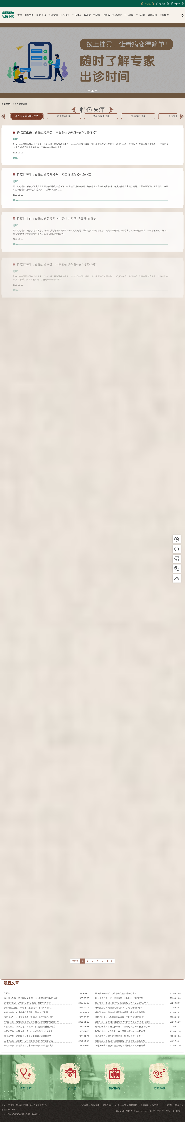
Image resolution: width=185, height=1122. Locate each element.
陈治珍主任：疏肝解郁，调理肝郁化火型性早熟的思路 (28, 1041)
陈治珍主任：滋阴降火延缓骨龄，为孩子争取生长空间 (120, 1041)
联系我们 (156, 1105)
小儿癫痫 (128, 15)
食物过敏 (117, 15)
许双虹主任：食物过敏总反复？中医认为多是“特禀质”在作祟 (122, 1022)
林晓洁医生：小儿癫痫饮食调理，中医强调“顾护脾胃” (119, 1017)
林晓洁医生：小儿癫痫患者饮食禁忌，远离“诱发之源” (28, 1017)
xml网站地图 (120, 1105)
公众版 (147, 4)
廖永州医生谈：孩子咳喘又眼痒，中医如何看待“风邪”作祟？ (31, 998)
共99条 (75, 961)
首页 (19, 15)
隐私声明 (95, 1105)
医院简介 (29, 15)
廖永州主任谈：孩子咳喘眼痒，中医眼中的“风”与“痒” (119, 998)
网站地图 (133, 1105)
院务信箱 (179, 1105)
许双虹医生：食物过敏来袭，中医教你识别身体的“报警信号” (122, 1026)
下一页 (110, 961)
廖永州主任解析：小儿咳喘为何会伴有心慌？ (116, 993)
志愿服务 (145, 1105)
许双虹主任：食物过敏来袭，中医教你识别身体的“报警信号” (31, 1022)
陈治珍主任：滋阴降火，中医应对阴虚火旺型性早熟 (27, 1036)
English (177, 4)
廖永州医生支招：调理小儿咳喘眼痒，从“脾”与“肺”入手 (29, 1007)
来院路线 (164, 15)
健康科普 (152, 15)
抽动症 (96, 15)
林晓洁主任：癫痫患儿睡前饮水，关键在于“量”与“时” (119, 1007)
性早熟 (106, 15)
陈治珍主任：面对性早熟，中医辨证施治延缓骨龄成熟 (28, 1045)
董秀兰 (7, 993)
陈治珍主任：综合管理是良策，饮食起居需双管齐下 (119, 1036)
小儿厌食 (65, 15)
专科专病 (53, 15)
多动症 (87, 15)
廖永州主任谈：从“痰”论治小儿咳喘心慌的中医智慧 (27, 1003)
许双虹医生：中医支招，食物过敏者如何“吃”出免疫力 (28, 1031)
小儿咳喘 (140, 15)
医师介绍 (41, 15)
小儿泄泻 (76, 15)
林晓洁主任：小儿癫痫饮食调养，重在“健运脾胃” (26, 1012)
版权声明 (84, 1105)
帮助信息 (107, 1105)
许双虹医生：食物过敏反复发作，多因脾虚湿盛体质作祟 (30, 1026)
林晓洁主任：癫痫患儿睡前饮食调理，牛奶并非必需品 (120, 1012)
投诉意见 (168, 1105)
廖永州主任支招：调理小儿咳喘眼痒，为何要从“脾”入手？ (121, 1003)
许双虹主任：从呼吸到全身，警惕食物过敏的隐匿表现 (120, 1031)
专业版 (162, 4)
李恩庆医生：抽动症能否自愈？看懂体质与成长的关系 (120, 1045)
